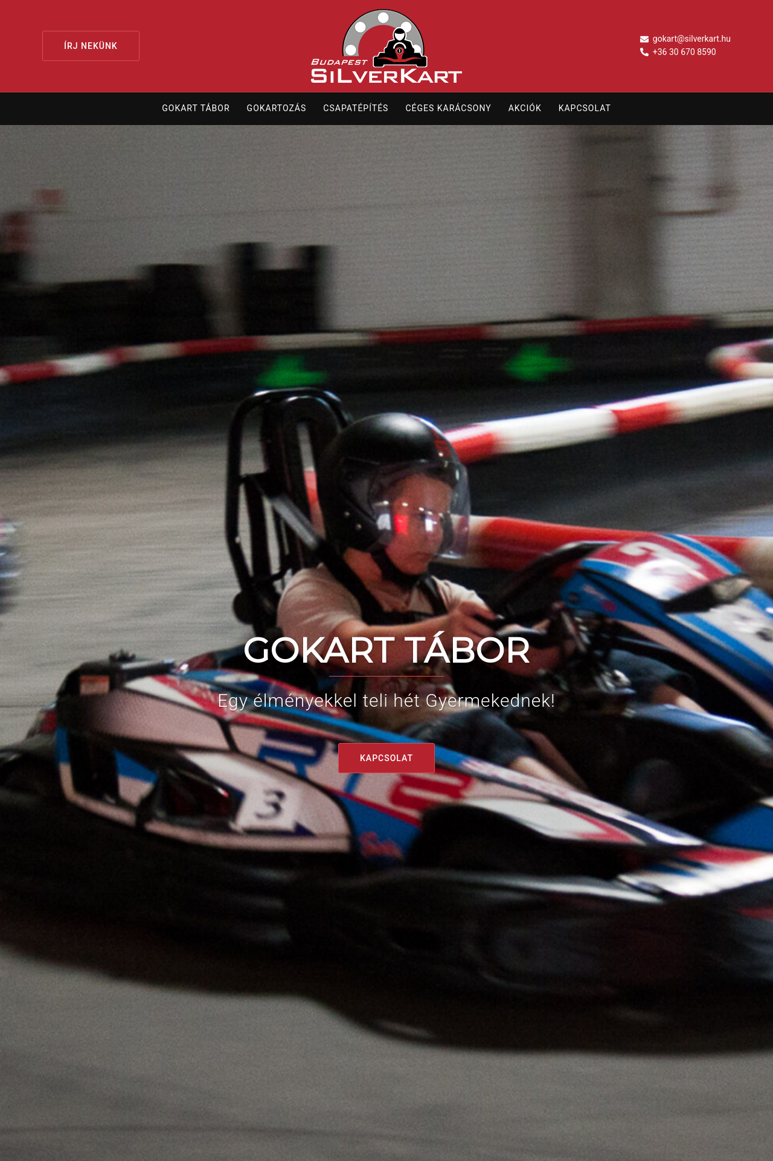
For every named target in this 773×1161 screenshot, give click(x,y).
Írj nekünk (91, 46)
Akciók (525, 108)
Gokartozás (277, 108)
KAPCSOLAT (386, 758)
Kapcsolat (585, 108)
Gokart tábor (195, 108)
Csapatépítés (355, 108)
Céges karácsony (448, 108)
